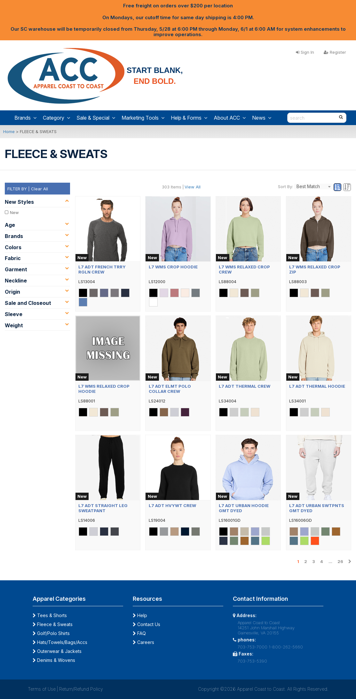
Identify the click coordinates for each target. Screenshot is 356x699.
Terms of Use (42, 689)
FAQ (139, 633)
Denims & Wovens (54, 660)
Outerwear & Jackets (57, 651)
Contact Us (146, 624)
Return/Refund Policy (81, 689)
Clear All (39, 188)
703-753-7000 (252, 646)
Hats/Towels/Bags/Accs (60, 642)
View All (193, 186)
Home (9, 131)
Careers (143, 642)
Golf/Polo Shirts (51, 633)
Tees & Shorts (50, 615)
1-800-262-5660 (286, 646)
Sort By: (285, 186)
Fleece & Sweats (53, 624)
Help (140, 615)
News (261, 118)
